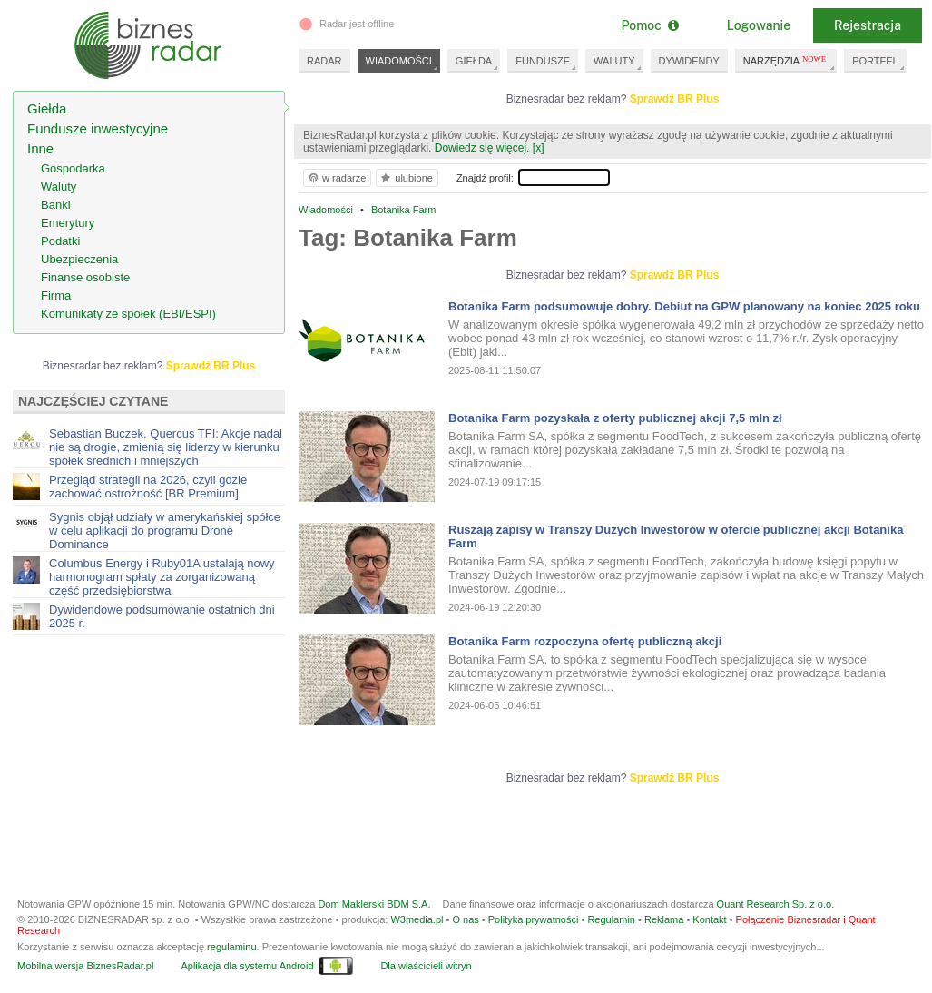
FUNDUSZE (542, 60)
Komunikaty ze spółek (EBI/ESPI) (128, 313)
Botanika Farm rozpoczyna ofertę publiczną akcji (584, 641)
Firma (56, 295)
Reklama (663, 919)
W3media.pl (416, 919)
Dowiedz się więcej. (482, 148)
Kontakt (709, 919)
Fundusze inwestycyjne (97, 128)
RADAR (324, 60)
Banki (56, 204)
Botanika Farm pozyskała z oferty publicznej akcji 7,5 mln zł (615, 418)
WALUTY (614, 60)
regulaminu (231, 946)
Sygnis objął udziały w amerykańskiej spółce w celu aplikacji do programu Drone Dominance (164, 530)
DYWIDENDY (689, 60)
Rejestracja (867, 25)
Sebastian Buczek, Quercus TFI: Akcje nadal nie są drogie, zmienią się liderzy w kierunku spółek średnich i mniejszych (165, 447)
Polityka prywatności (533, 919)
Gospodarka (73, 168)
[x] (538, 148)
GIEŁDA (474, 60)
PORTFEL (875, 60)
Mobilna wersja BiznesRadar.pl (85, 965)
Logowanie (758, 25)
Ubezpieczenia (79, 259)
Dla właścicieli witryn (425, 965)
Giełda (46, 108)
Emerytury (67, 223)
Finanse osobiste (85, 277)
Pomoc (649, 25)
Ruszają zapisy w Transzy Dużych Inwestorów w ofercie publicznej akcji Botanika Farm (675, 536)
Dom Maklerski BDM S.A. (374, 904)
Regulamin (611, 919)
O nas (465, 919)
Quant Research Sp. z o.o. (776, 904)
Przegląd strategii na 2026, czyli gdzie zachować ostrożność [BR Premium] (148, 486)
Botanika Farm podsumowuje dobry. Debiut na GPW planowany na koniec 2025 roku (684, 306)
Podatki (60, 241)
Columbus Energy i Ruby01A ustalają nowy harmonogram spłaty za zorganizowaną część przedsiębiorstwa (162, 576)
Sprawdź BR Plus (675, 99)
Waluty (58, 186)
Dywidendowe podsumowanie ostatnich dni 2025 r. (162, 616)
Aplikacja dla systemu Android (247, 965)
